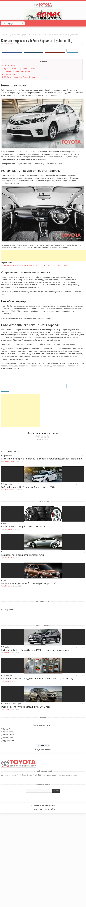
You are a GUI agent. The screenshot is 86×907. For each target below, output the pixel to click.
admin (7, 44)
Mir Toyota (8, 529)
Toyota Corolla (36, 35)
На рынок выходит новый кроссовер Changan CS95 (28, 583)
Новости (5, 523)
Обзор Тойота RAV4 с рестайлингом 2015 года (26, 706)
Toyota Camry (8, 732)
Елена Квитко (9, 461)
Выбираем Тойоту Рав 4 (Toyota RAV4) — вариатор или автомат (35, 650)
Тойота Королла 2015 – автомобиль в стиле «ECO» (28, 487)
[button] (83, 23)
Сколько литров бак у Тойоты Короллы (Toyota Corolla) (36, 40)
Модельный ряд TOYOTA (22, 35)
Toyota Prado (8, 729)
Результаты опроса (43, 750)
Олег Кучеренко (10, 490)
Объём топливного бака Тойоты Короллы (18, 77)
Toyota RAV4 (7, 647)
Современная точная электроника (16, 71)
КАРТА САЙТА (49, 809)
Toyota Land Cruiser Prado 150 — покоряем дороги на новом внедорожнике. (47, 775)
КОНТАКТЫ (37, 809)
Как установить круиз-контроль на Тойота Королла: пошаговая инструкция (41, 458)
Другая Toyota (8, 741)
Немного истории (9, 66)
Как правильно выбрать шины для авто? (23, 526)
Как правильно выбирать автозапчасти (22, 554)
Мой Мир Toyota (7, 35)
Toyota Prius (8, 738)
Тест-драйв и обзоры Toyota (12, 704)
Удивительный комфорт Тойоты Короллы (18, 69)
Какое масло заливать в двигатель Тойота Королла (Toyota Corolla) (37, 678)
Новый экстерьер (9, 74)
